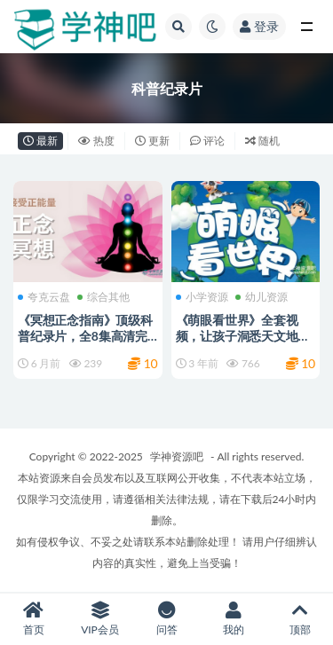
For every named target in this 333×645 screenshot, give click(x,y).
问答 (166, 619)
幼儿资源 (261, 297)
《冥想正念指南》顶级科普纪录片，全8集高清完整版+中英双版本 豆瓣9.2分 (86, 343)
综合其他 (103, 297)
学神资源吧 (176, 456)
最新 (40, 140)
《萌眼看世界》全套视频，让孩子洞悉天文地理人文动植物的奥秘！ (243, 335)
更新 (152, 140)
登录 (259, 26)
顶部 (299, 619)
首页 (33, 619)
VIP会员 (100, 619)
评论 (207, 140)
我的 (233, 619)
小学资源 (202, 297)
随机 (262, 140)
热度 (96, 140)
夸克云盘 (44, 297)
